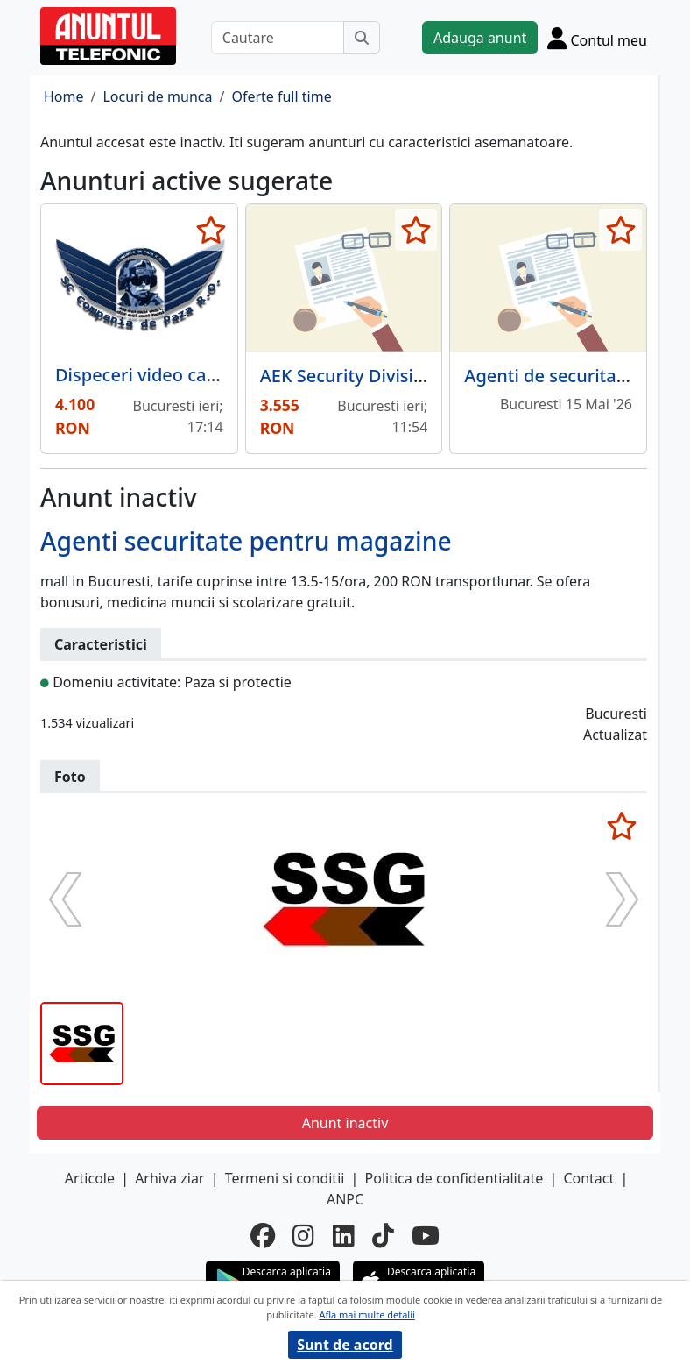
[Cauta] (361, 37)
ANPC (345, 1199)
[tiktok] (383, 1235)
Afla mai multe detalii (366, 1314)
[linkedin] (344, 1235)
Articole (90, 1178)
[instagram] (303, 1235)
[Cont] (597, 38)
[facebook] (262, 1235)
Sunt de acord (344, 1344)
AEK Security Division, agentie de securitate (441, 375)
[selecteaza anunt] (211, 230)
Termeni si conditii (285, 1178)
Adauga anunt (479, 37)
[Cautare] (277, 37)
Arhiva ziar (169, 1178)
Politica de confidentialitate (454, 1178)
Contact (588, 1178)
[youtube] (426, 1235)
